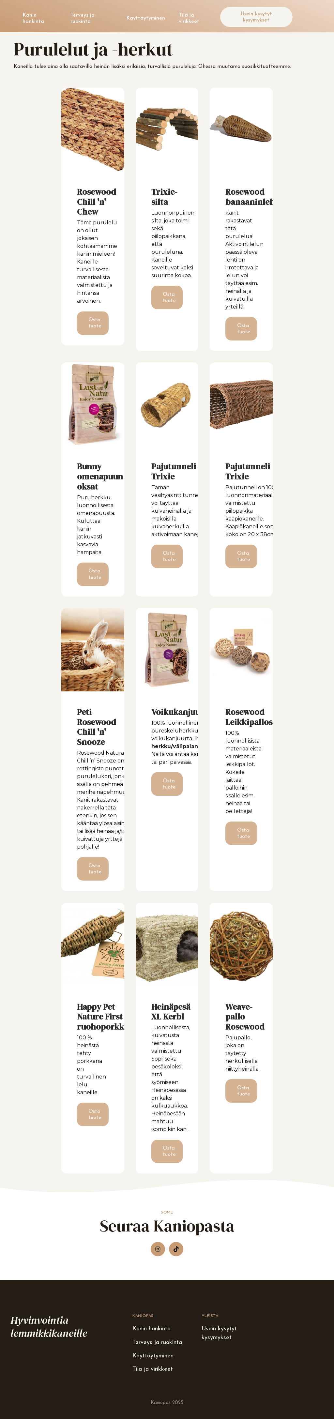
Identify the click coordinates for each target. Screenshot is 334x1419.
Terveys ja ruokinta (82, 18)
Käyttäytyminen (145, 18)
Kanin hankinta (33, 18)
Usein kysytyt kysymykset (256, 17)
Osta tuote (94, 323)
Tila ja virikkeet (189, 18)
